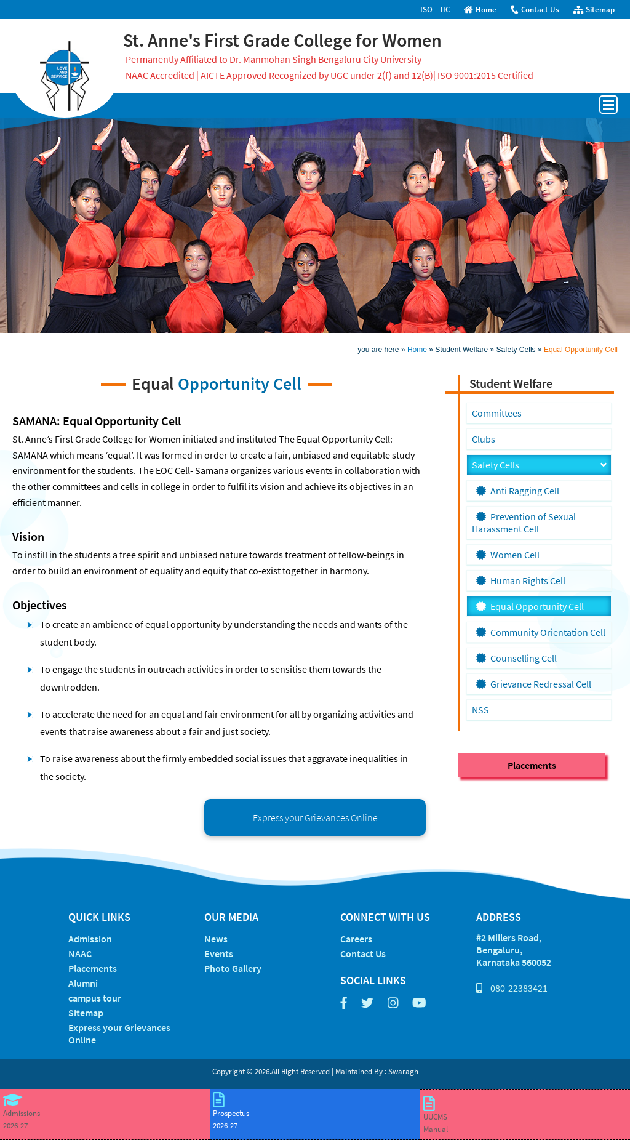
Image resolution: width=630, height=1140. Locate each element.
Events (218, 953)
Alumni (83, 983)
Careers (356, 939)
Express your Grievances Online (315, 817)
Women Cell (508, 554)
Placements (532, 765)
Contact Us (534, 9)
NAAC (80, 953)
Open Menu (608, 104)
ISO (426, 9)
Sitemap (594, 9)
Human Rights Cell (520, 580)
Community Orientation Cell (540, 632)
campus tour (94, 998)
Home (480, 9)
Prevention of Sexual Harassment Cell (524, 522)
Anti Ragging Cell (517, 490)
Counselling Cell (516, 658)
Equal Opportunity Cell (581, 349)
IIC (445, 9)
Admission (90, 939)
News (216, 939)
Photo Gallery (232, 968)
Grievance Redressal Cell (533, 684)
